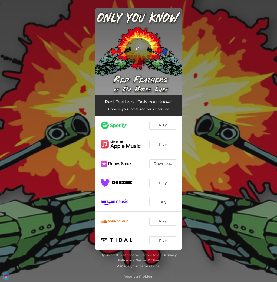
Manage (123, 266)
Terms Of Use (147, 260)
